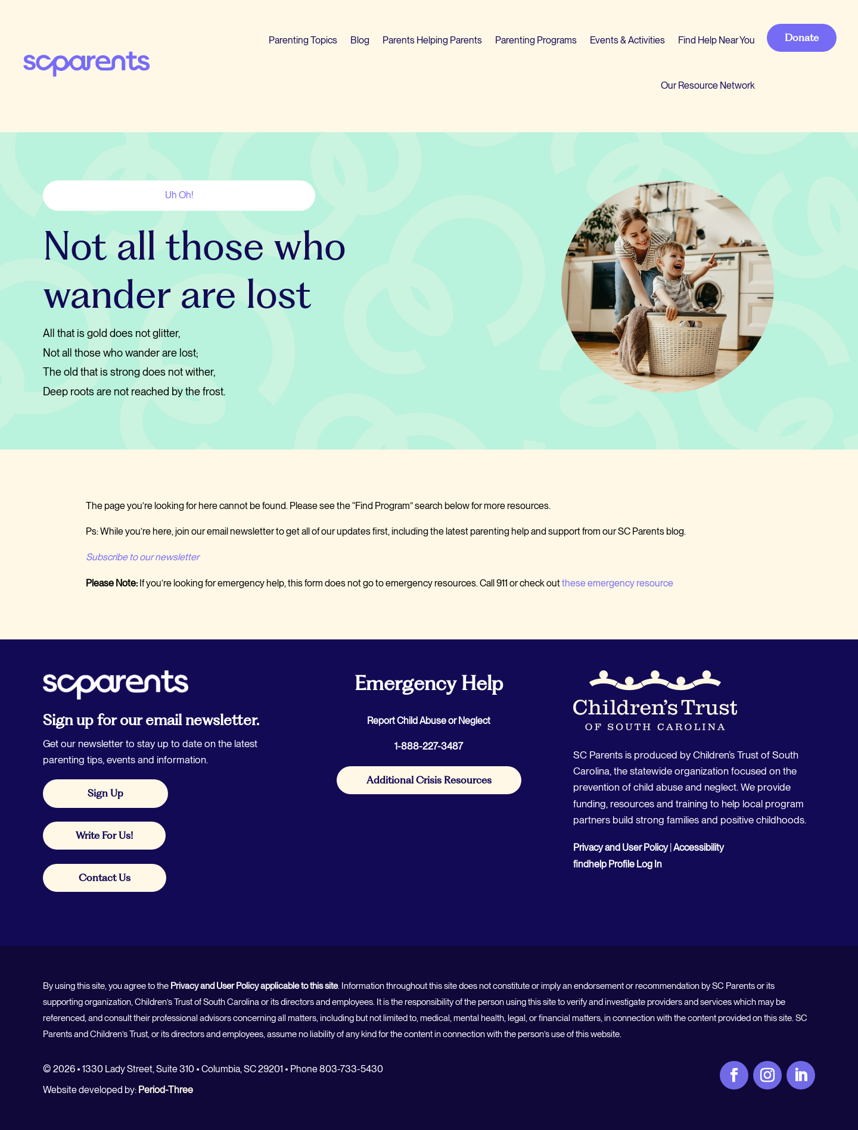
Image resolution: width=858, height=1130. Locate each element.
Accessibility (698, 847)
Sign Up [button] (105, 793)
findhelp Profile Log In (617, 864)
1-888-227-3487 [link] (428, 746)
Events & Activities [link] (627, 40)
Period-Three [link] (165, 1089)
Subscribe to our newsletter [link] (142, 557)
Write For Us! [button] (104, 835)
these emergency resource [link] (617, 583)
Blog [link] (359, 40)
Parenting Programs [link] (536, 40)
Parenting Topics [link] (303, 40)
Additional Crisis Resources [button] (429, 780)
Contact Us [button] (104, 878)
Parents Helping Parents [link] (432, 40)
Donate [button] (802, 37)
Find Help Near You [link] (716, 40)
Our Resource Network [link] (708, 85)
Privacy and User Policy (620, 847)
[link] (85, 63)
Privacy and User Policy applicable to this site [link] (254, 986)
